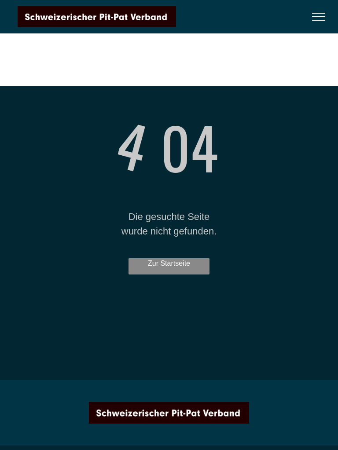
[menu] (318, 16)
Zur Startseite (169, 263)
